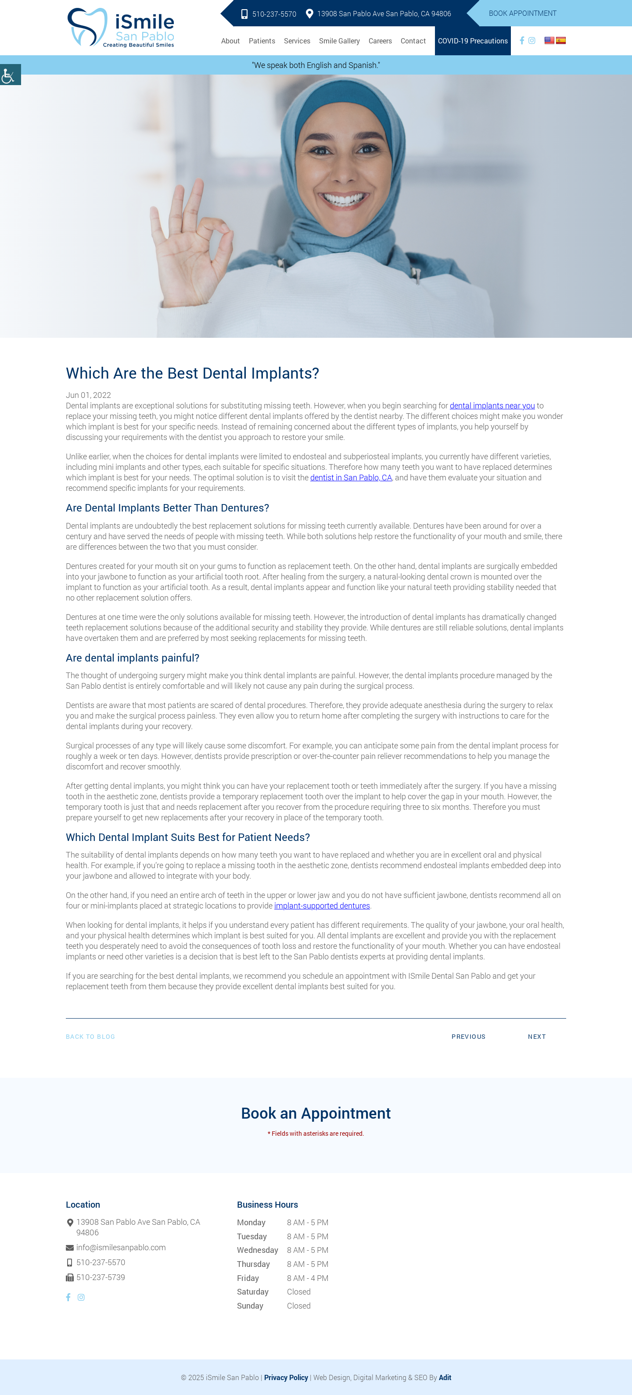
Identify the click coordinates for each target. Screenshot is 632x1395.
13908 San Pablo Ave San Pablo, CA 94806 (378, 13)
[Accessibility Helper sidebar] (10, 74)
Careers (380, 40)
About (230, 40)
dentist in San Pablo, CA (351, 477)
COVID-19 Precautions (473, 40)
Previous (469, 1036)
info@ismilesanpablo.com (121, 1247)
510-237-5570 (268, 13)
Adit (445, 1377)
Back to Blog (91, 1037)
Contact (413, 40)
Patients (262, 40)
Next (537, 1036)
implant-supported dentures (322, 905)
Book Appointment (523, 13)
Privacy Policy (286, 1377)
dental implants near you (492, 405)
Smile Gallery (339, 40)
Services (297, 40)
